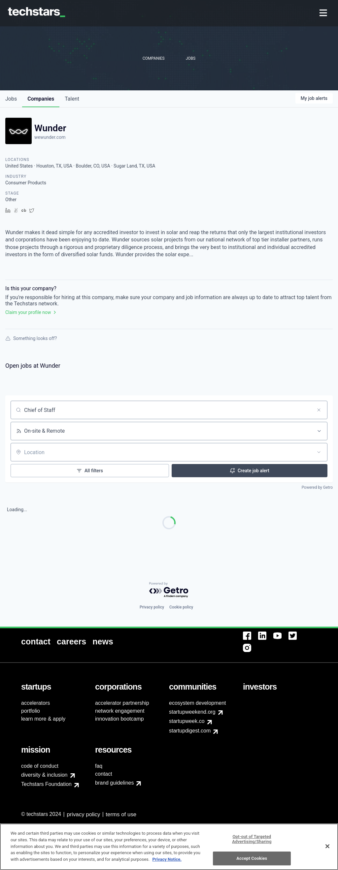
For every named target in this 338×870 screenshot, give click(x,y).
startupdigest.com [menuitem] (190, 730)
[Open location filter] (319, 452)
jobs (11, 99)
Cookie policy (181, 607)
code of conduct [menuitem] (39, 766)
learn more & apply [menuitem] (43, 719)
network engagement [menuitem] (119, 711)
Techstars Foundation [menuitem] (46, 784)
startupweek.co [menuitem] (187, 721)
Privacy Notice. (167, 862)
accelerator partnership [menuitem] (122, 703)
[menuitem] (324, 13)
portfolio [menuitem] (30, 711)
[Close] (327, 850)
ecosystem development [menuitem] (197, 703)
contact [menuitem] (103, 774)
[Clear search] (319, 410)
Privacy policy (152, 607)
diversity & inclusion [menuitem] (44, 775)
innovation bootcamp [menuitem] (119, 719)
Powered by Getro (317, 487)
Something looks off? (31, 338)
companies (40, 99)
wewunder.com (49, 137)
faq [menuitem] (98, 766)
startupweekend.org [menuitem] (192, 712)
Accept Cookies (251, 862)
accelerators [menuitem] (35, 703)
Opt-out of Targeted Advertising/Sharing (251, 843)
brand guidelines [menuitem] (114, 783)
